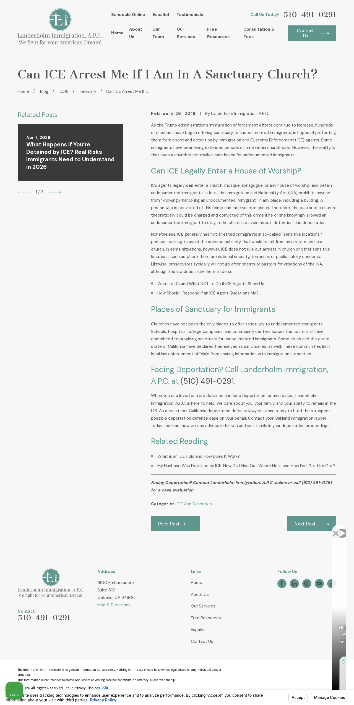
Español (161, 14)
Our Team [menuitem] (158, 33)
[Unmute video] (256, 528)
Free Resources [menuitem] (218, 33)
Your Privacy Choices (87, 688)
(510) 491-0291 (207, 381)
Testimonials (189, 14)
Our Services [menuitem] (186, 33)
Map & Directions (114, 605)
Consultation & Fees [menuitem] (259, 33)
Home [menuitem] (117, 33)
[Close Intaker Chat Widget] (335, 528)
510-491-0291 (309, 14)
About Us (200, 594)
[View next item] (54, 192)
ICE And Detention (194, 504)
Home (196, 582)
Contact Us (202, 641)
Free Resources (206, 618)
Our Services (203, 606)
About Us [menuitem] (135, 33)
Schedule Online (128, 14)
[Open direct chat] (324, 528)
